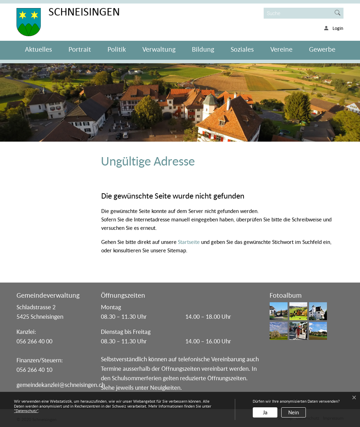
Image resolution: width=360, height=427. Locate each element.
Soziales (242, 49)
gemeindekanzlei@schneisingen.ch (61, 385)
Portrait (80, 49)
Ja (265, 412)
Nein (293, 412)
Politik (117, 49)
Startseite (189, 241)
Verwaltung (158, 49)
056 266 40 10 (34, 369)
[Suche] (298, 13)
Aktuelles (38, 49)
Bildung (203, 49)
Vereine (281, 49)
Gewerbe (322, 49)
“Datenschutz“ (26, 410)
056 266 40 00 (34, 341)
